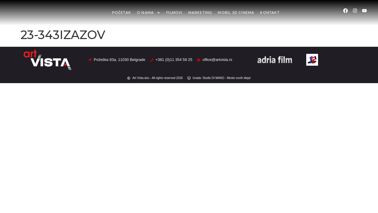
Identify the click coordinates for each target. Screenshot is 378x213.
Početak (121, 12)
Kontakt (269, 12)
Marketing (200, 12)
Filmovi (174, 12)
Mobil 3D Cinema (236, 12)
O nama (148, 12)
